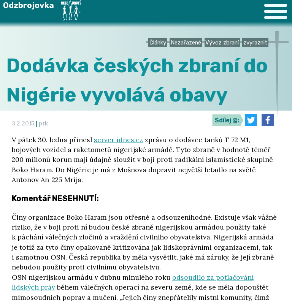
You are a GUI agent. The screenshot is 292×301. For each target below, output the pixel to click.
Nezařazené (186, 42)
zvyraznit (255, 42)
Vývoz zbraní (222, 42)
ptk (43, 123)
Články (157, 42)
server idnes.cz (118, 139)
